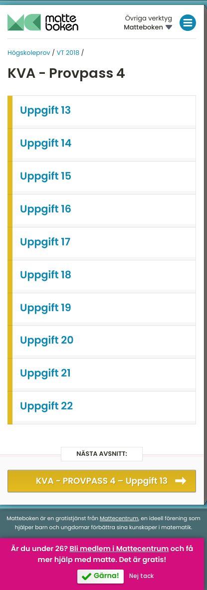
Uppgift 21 (45, 373)
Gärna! (106, 576)
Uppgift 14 (46, 143)
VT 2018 (67, 53)
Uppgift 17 (45, 242)
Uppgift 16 (45, 209)
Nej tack (141, 576)
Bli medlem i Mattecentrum (119, 549)
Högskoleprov (28, 53)
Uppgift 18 (45, 275)
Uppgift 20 (47, 340)
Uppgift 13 (45, 110)
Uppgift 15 (45, 176)
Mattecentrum (119, 518)
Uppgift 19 (45, 308)
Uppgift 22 (46, 406)
